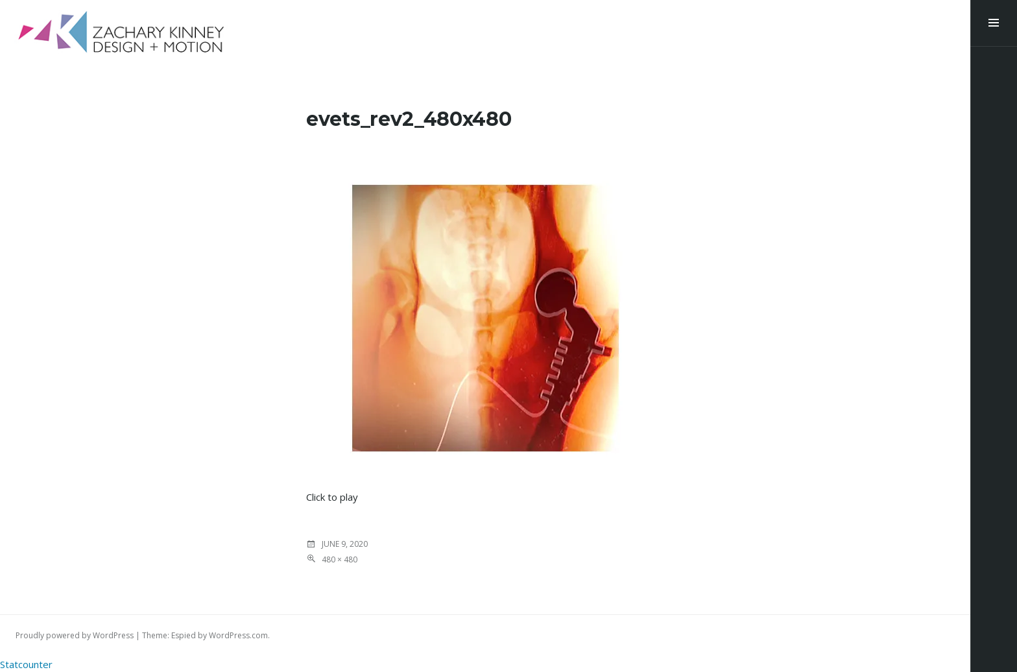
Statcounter (26, 664)
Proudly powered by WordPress (75, 635)
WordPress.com (238, 635)
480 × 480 (339, 559)
